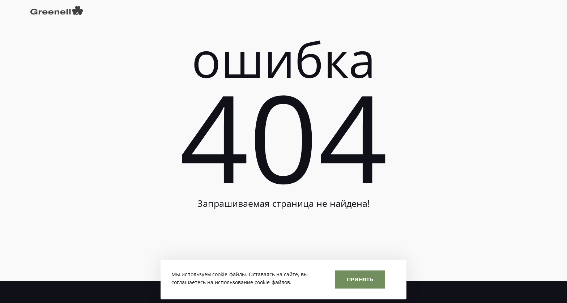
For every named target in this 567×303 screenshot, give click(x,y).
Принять (360, 279)
